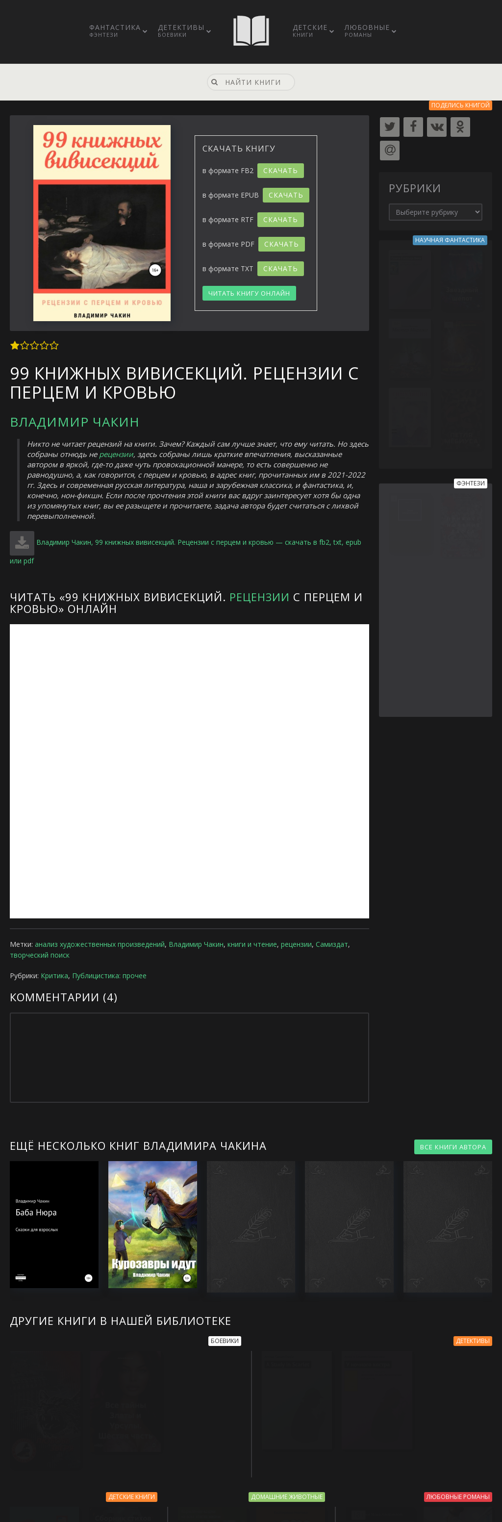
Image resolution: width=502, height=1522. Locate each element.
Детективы (181, 30)
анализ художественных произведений (100, 944)
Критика (54, 975)
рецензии (116, 454)
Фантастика (115, 30)
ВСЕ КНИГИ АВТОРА (453, 1146)
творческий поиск (40, 955)
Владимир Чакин (75, 422)
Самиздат (332, 944)
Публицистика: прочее (109, 975)
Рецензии (259, 596)
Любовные (367, 30)
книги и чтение (252, 944)
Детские (310, 30)
